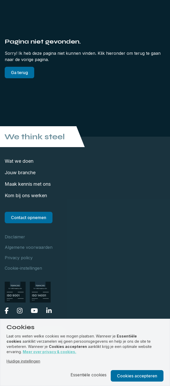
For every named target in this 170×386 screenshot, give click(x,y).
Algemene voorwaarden (28, 247)
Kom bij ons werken (26, 195)
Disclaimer (15, 236)
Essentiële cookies (89, 374)
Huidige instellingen (23, 361)
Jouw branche (20, 172)
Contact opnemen (28, 217)
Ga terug (19, 72)
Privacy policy (19, 257)
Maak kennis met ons (28, 184)
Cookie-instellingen (23, 268)
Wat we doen (19, 161)
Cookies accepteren (137, 375)
